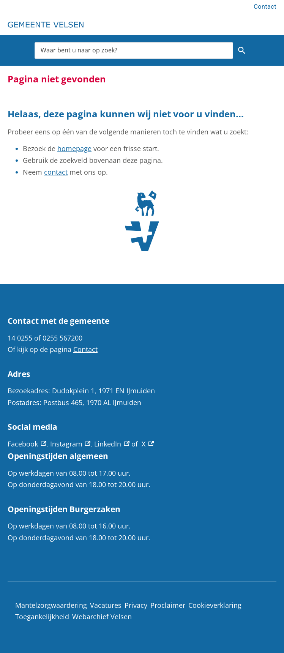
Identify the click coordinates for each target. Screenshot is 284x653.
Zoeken (241, 50)
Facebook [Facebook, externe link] (27, 443)
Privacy (136, 605)
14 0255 (20, 337)
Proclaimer (167, 605)
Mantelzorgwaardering (51, 605)
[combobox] (134, 50)
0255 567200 (62, 337)
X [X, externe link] (148, 443)
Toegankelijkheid (42, 616)
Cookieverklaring (214, 605)
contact (56, 172)
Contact (265, 6)
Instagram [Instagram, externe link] (70, 443)
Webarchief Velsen (102, 616)
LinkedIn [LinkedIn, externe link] (111, 443)
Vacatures (105, 605)
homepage (74, 148)
